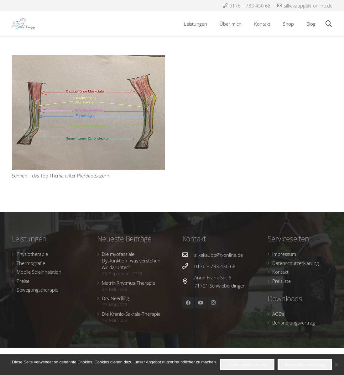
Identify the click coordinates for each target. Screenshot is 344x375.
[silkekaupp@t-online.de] (188, 255)
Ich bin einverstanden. (247, 364)
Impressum (284, 254)
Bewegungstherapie (37, 290)
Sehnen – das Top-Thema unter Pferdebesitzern (60, 175)
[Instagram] (214, 303)
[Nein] (336, 365)
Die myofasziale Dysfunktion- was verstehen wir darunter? (131, 260)
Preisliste (281, 281)
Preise (23, 281)
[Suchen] (329, 23)
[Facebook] (188, 303)
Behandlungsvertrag (293, 323)
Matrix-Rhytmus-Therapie (128, 283)
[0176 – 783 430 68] (188, 266)
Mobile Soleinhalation (39, 272)
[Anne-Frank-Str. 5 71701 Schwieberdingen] (188, 281)
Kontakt (280, 272)
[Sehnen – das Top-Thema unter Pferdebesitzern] (88, 112)
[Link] (23, 23)
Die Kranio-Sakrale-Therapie (131, 314)
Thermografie (31, 263)
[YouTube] (201, 303)
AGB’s (278, 314)
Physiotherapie (32, 254)
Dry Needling (115, 298)
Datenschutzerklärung (295, 263)
